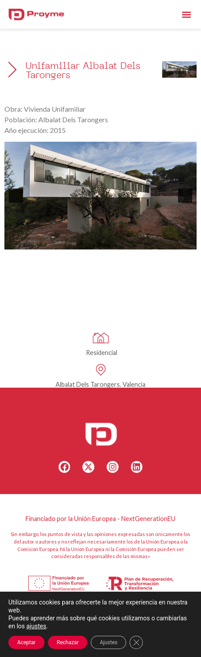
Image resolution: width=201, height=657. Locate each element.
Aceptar (26, 642)
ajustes (36, 626)
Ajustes (108, 642)
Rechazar (68, 642)
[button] (186, 14)
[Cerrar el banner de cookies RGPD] (136, 642)
